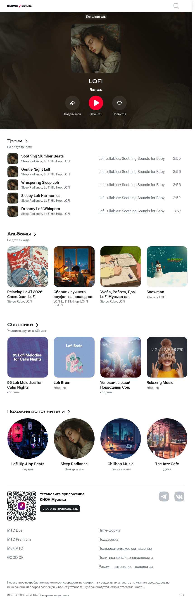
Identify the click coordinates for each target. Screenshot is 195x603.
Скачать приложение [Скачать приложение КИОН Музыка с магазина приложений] (60, 509)
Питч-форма (109, 530)
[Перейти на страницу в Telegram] (164, 496)
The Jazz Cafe (167, 464)
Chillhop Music (120, 464)
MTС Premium (19, 539)
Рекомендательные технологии (126, 566)
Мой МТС (15, 548)
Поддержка (109, 539)
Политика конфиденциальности (126, 557)
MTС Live (14, 530)
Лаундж (96, 89)
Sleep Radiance (74, 464)
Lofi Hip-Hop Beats (27, 464)
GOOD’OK (15, 557)
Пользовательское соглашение (125, 548)
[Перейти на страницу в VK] (179, 496)
